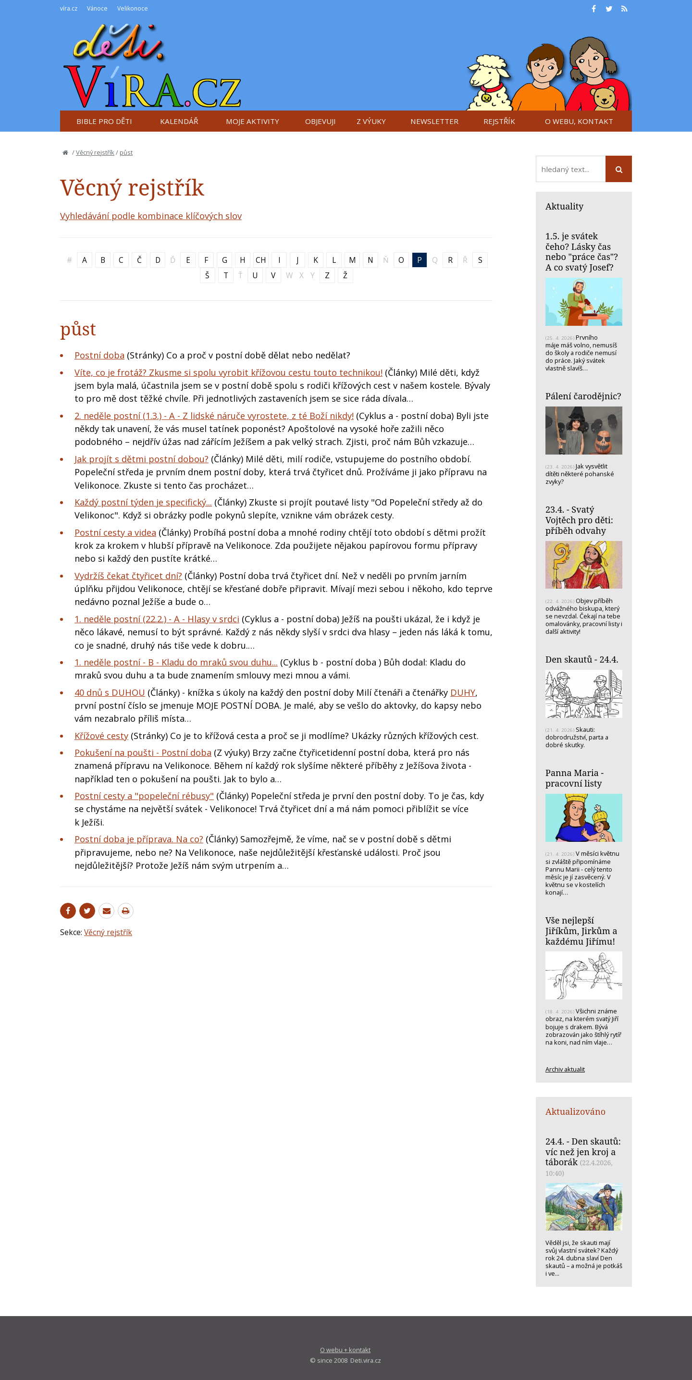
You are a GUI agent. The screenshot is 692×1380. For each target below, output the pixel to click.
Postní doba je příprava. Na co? (138, 839)
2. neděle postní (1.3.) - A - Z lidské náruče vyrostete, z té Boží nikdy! (214, 415)
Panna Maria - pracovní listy (574, 778)
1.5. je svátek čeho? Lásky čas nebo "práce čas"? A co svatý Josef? (581, 251)
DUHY (462, 692)
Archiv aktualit (565, 1069)
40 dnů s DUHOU (109, 692)
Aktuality (564, 206)
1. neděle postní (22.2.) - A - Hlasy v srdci (156, 619)
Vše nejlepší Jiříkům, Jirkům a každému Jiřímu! (581, 930)
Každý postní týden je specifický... (143, 502)
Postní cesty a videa (115, 532)
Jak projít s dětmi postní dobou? (141, 459)
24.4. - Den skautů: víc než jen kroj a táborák (583, 1151)
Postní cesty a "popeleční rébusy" (144, 795)
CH (261, 260)
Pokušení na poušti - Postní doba (142, 752)
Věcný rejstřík (95, 152)
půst (126, 152)
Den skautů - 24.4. (581, 659)
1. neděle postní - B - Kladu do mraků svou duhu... (176, 662)
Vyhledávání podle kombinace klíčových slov (151, 216)
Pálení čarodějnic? (583, 396)
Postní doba (99, 355)
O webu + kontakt (345, 1349)
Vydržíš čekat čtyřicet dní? (128, 575)
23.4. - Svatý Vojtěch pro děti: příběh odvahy (579, 520)
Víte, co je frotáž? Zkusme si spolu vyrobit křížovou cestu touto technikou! (228, 372)
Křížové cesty (101, 735)
